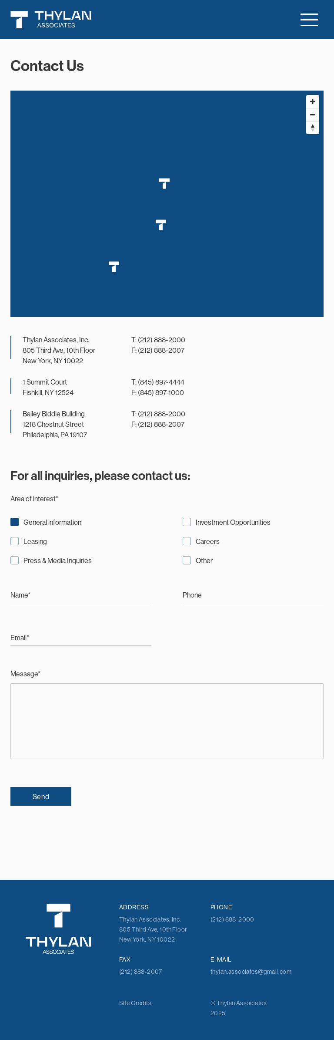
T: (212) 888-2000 (158, 339)
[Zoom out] (312, 114)
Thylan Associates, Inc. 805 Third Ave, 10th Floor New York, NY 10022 (59, 350)
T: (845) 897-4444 (157, 382)
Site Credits (135, 1003)
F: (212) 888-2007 (157, 350)
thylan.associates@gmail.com (250, 972)
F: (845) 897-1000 (157, 392)
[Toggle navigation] (309, 19)
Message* (167, 715)
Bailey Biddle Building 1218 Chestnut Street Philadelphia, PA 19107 (55, 424)
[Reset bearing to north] (312, 127)
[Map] (167, 204)
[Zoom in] (312, 101)
